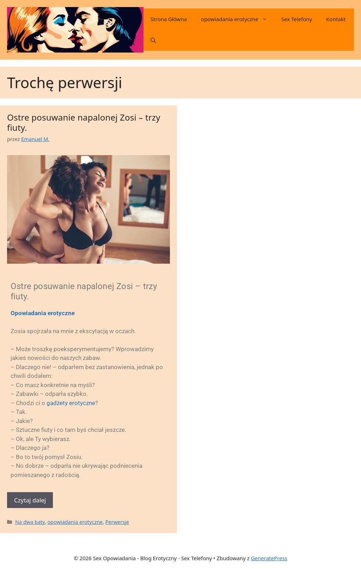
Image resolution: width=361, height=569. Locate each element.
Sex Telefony (296, 19)
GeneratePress (269, 558)
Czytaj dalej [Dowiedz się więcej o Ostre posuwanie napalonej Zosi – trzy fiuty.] (30, 500)
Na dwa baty (30, 522)
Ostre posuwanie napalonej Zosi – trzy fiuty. (83, 122)
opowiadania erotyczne (237, 19)
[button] (153, 40)
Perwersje (117, 522)
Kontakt (335, 19)
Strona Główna (169, 19)
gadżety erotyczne (71, 402)
